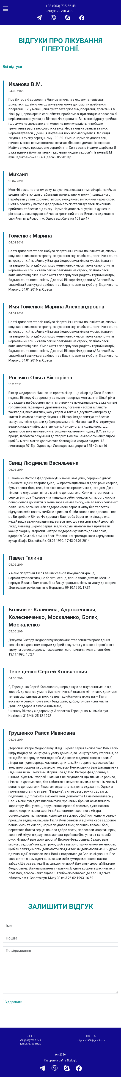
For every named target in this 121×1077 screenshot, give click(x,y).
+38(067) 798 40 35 (60, 11)
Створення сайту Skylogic (60, 1060)
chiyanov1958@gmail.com (91, 1040)
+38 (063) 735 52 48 (61, 6)
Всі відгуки (12, 67)
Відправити (13, 1002)
